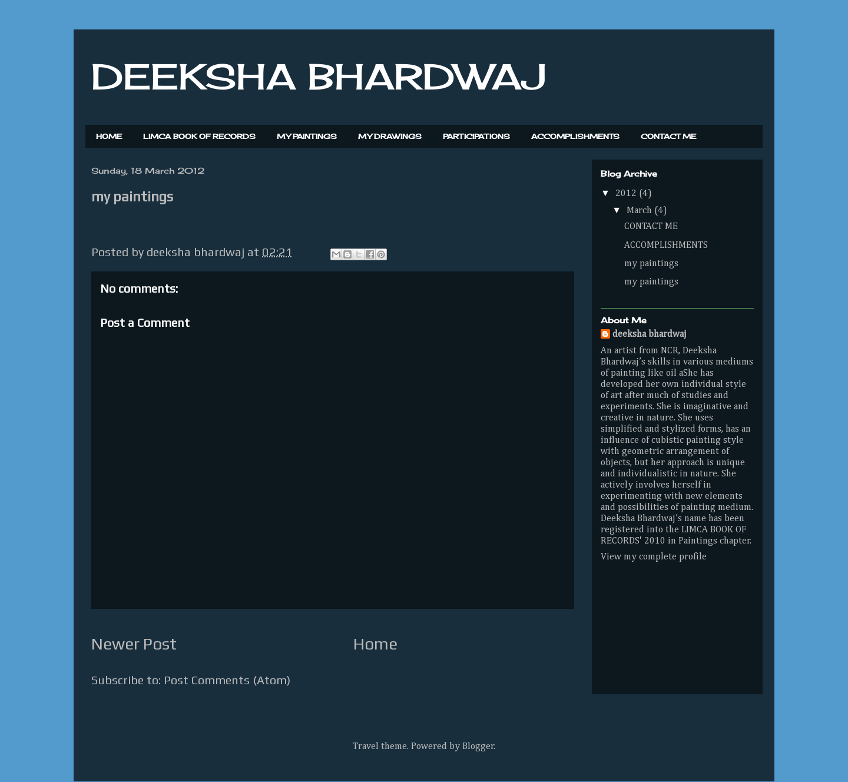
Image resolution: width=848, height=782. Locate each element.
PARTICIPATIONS (476, 136)
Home (375, 643)
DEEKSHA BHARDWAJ (318, 76)
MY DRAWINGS (390, 136)
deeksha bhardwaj (649, 334)
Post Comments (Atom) (227, 680)
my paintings (651, 264)
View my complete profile (654, 557)
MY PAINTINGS (307, 136)
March (640, 211)
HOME (109, 136)
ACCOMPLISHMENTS (575, 136)
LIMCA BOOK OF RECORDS (199, 136)
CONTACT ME (668, 136)
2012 (627, 193)
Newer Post (134, 643)
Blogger (478, 746)
